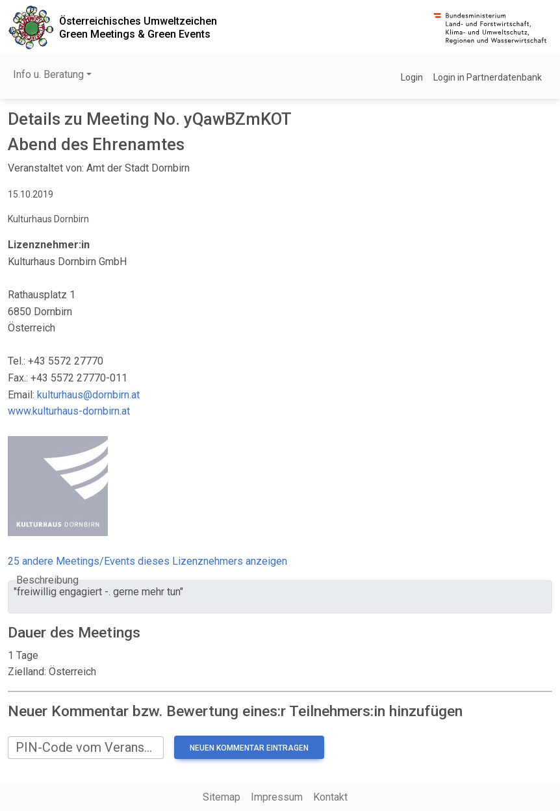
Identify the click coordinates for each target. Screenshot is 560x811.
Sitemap (221, 797)
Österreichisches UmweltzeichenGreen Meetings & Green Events (138, 27)
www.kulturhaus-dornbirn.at (69, 411)
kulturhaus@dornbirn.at (88, 395)
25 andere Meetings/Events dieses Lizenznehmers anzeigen (147, 561)
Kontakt (330, 797)
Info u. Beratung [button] (48, 74)
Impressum (277, 797)
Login (412, 77)
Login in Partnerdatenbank (487, 77)
